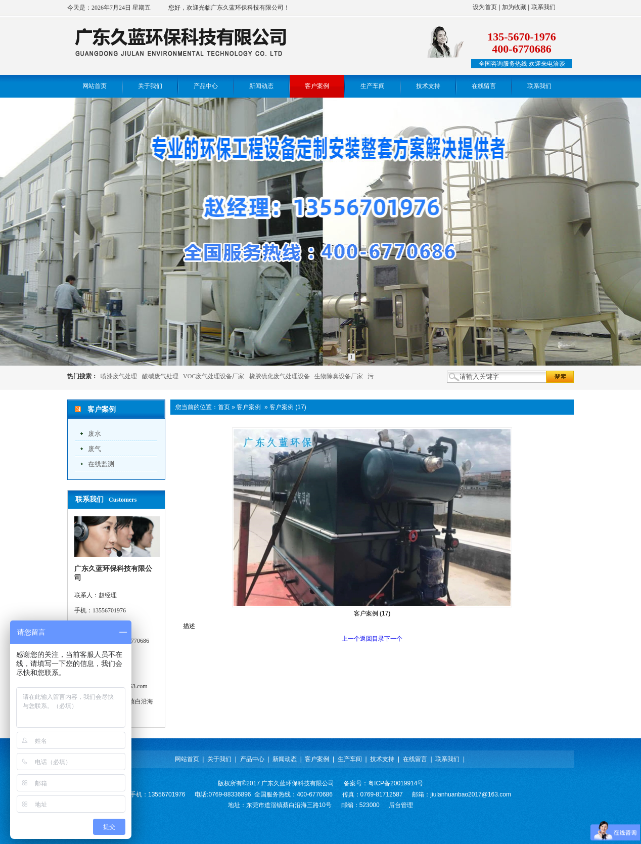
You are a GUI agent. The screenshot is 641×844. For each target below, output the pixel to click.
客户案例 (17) (287, 407)
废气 (94, 449)
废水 (94, 433)
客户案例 (249, 407)
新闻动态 (284, 759)
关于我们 (219, 759)
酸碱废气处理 (160, 376)
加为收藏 (514, 7)
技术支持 (382, 759)
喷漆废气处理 (119, 376)
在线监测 (101, 464)
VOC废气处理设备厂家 (213, 376)
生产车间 (350, 759)
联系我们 (543, 7)
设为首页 (485, 7)
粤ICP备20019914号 (395, 783)
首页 (224, 407)
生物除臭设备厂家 (338, 376)
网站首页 (187, 759)
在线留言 (415, 759)
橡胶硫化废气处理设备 (279, 376)
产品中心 (252, 759)
